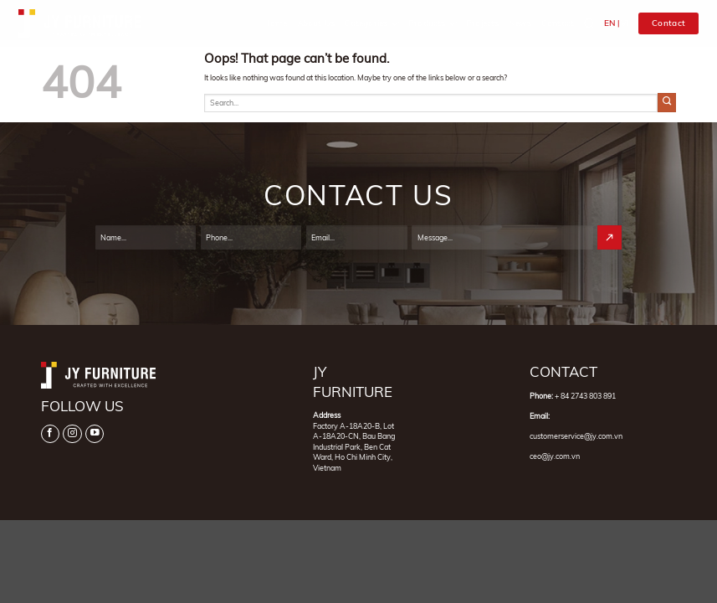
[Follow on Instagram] (72, 434)
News (520, 23)
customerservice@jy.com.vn (576, 436)
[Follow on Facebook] (50, 434)
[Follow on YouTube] (94, 434)
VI (625, 23)
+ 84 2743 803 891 (585, 395)
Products (432, 24)
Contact (557, 23)
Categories (371, 24)
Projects (482, 23)
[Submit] (667, 102)
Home (276, 23)
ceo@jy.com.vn (555, 456)
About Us (316, 23)
